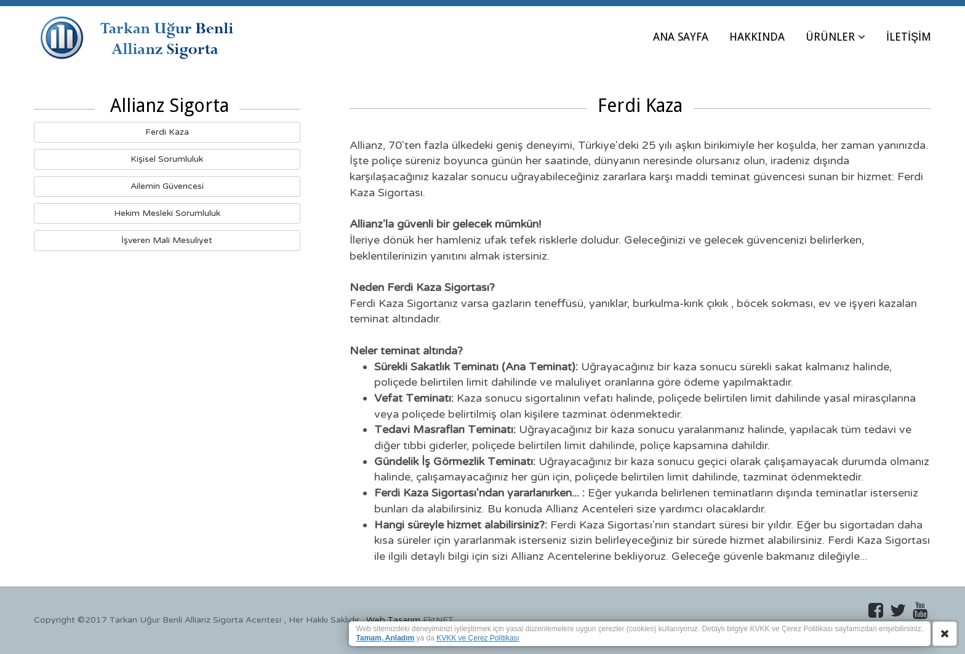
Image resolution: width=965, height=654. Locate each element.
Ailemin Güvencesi (167, 186)
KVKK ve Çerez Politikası (477, 638)
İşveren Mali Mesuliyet (166, 240)
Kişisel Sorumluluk (166, 159)
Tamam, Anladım (385, 638)
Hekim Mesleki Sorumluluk (167, 213)
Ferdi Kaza (167, 132)
